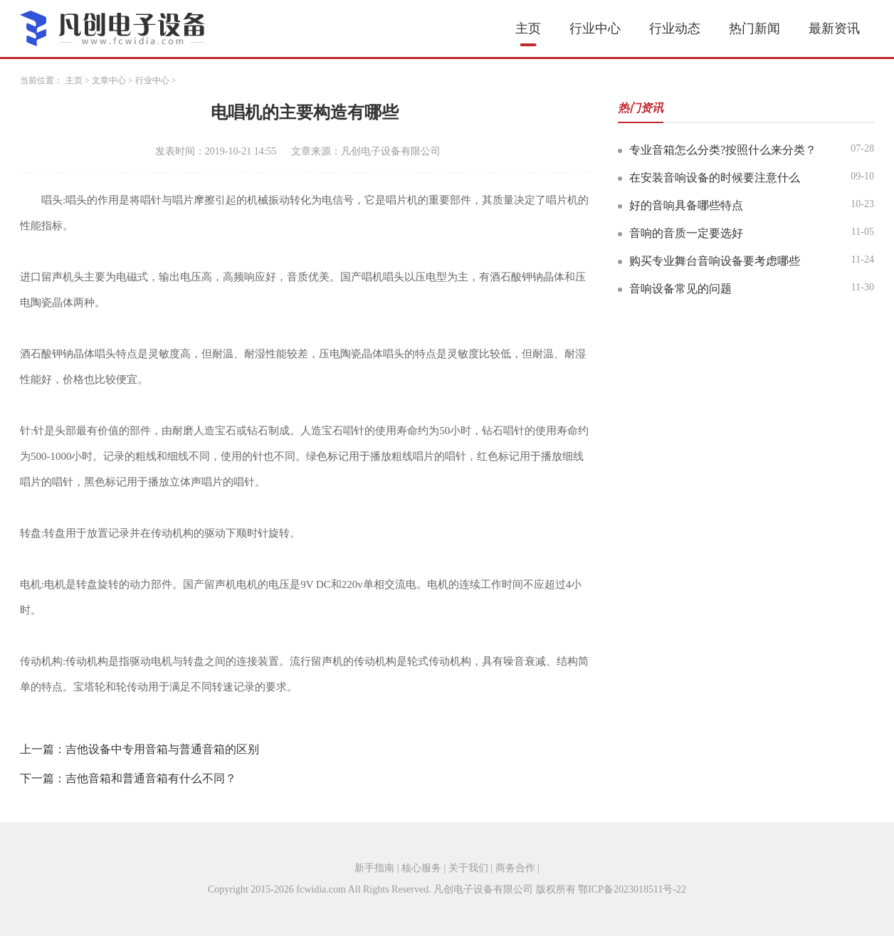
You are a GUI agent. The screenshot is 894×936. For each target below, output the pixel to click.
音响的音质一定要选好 (686, 233)
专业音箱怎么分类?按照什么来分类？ (722, 150)
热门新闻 (754, 28)
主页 (528, 28)
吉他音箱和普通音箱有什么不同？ (150, 778)
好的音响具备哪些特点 (686, 205)
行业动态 (674, 28)
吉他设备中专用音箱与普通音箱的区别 (162, 749)
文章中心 (109, 80)
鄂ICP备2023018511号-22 (632, 889)
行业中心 (595, 28)
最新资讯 (834, 28)
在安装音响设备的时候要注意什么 (714, 178)
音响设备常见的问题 (680, 289)
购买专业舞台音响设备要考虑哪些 (714, 261)
